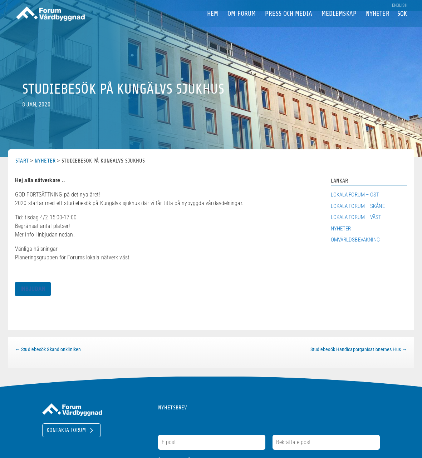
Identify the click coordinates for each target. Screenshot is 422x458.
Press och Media (288, 24)
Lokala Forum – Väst (356, 217)
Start (22, 161)
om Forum (241, 24)
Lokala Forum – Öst (355, 194)
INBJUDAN (32, 288)
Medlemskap (339, 24)
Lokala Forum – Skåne (358, 206)
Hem (212, 24)
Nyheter (377, 24)
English (399, 5)
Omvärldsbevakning (355, 240)
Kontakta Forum (66, 430)
